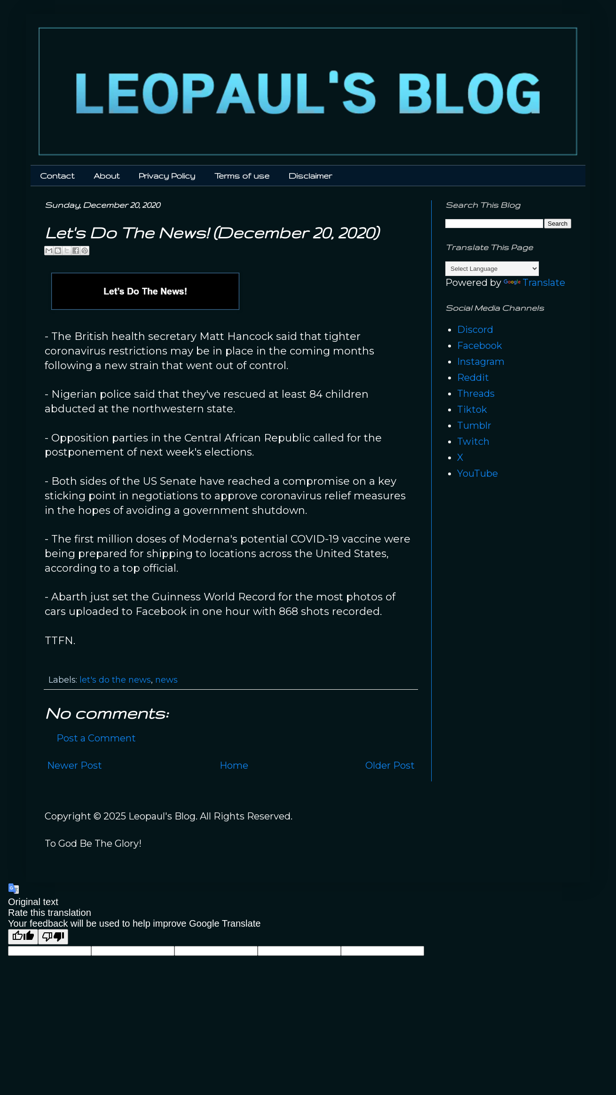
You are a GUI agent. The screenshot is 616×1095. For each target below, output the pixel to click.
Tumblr (474, 425)
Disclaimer (310, 175)
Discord (475, 329)
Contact (57, 175)
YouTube (477, 473)
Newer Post (74, 765)
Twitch (473, 441)
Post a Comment (96, 738)
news (166, 680)
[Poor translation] (53, 937)
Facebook (479, 345)
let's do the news (115, 680)
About (106, 175)
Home (234, 765)
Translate (534, 282)
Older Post (390, 765)
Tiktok (472, 409)
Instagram (481, 361)
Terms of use (241, 175)
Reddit (473, 377)
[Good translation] (23, 937)
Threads (476, 393)
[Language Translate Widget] (492, 268)
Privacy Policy (167, 175)
